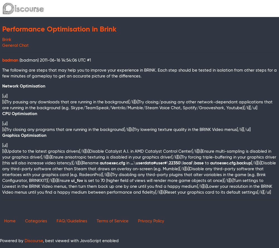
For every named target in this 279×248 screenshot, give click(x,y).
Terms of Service (112, 221)
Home (10, 221)
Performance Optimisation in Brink (59, 29)
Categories (36, 221)
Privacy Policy (151, 221)
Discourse (34, 241)
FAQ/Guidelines (72, 221)
